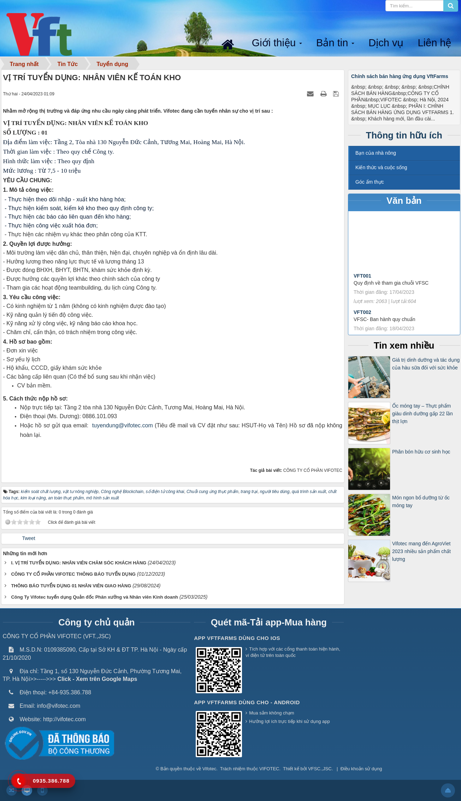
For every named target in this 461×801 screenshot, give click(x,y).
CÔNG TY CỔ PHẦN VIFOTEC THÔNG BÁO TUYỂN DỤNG (73, 574)
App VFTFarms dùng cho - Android (247, 702)
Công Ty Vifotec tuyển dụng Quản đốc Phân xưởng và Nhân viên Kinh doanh (94, 597)
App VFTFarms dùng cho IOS (237, 638)
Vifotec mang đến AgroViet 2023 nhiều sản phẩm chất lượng (421, 551)
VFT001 (362, 281)
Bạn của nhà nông (375, 153)
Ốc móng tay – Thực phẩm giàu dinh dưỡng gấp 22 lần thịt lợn (422, 414)
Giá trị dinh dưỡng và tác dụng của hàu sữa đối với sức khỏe (426, 363)
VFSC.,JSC (319, 768)
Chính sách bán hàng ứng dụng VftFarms (399, 76)
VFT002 (362, 317)
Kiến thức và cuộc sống (381, 167)
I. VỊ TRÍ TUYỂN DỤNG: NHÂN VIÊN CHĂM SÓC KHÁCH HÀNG (78, 562)
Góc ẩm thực (369, 182)
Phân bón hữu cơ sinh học (421, 452)
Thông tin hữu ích (404, 135)
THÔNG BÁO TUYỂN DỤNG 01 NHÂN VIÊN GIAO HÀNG (71, 585)
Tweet (28, 538)
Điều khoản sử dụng (361, 768)
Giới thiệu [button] (277, 43)
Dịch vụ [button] (385, 42)
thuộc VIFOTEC (263, 768)
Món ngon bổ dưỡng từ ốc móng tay (421, 501)
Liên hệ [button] (434, 42)
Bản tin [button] (336, 43)
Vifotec (209, 768)
